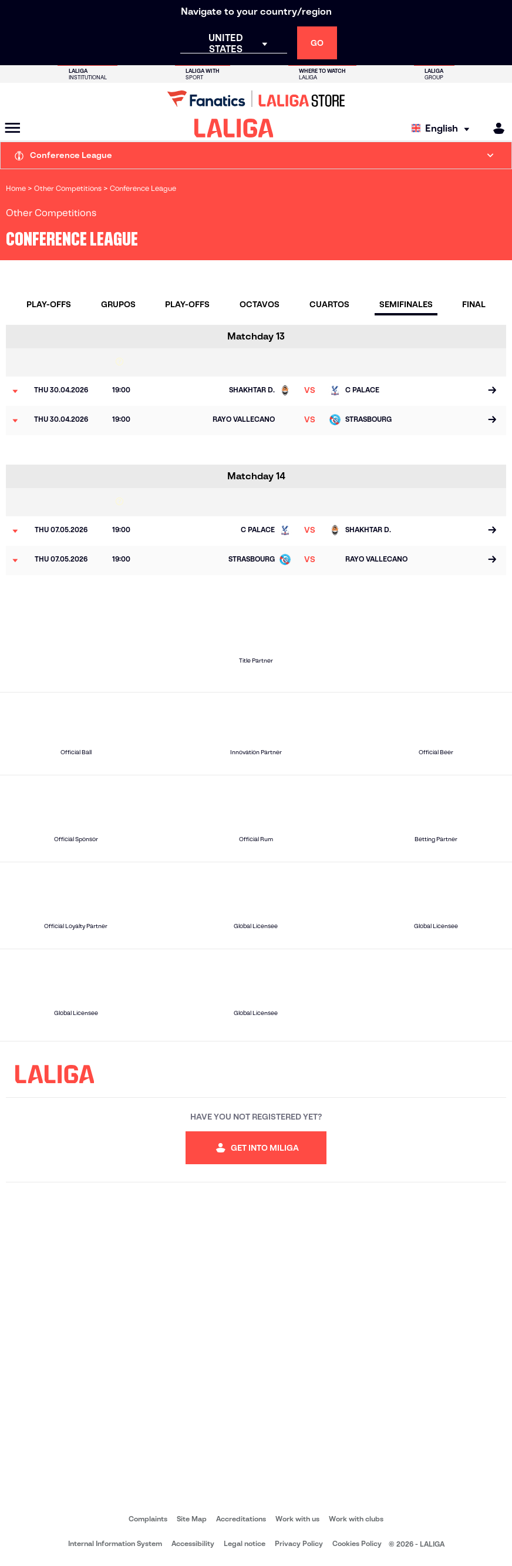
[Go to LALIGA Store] (256, 98)
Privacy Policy (299, 1543)
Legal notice (244, 1543)
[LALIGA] (234, 128)
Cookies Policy (357, 1543)
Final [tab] (474, 304)
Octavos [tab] (259, 304)
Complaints (148, 1519)
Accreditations (241, 1519)
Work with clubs (356, 1519)
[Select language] (443, 128)
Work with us (297, 1519)
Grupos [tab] (118, 304)
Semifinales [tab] (406, 304)
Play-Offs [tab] (48, 304)
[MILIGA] (495, 128)
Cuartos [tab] (329, 304)
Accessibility (192, 1543)
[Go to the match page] (492, 391)
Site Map (192, 1519)
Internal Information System (115, 1543)
